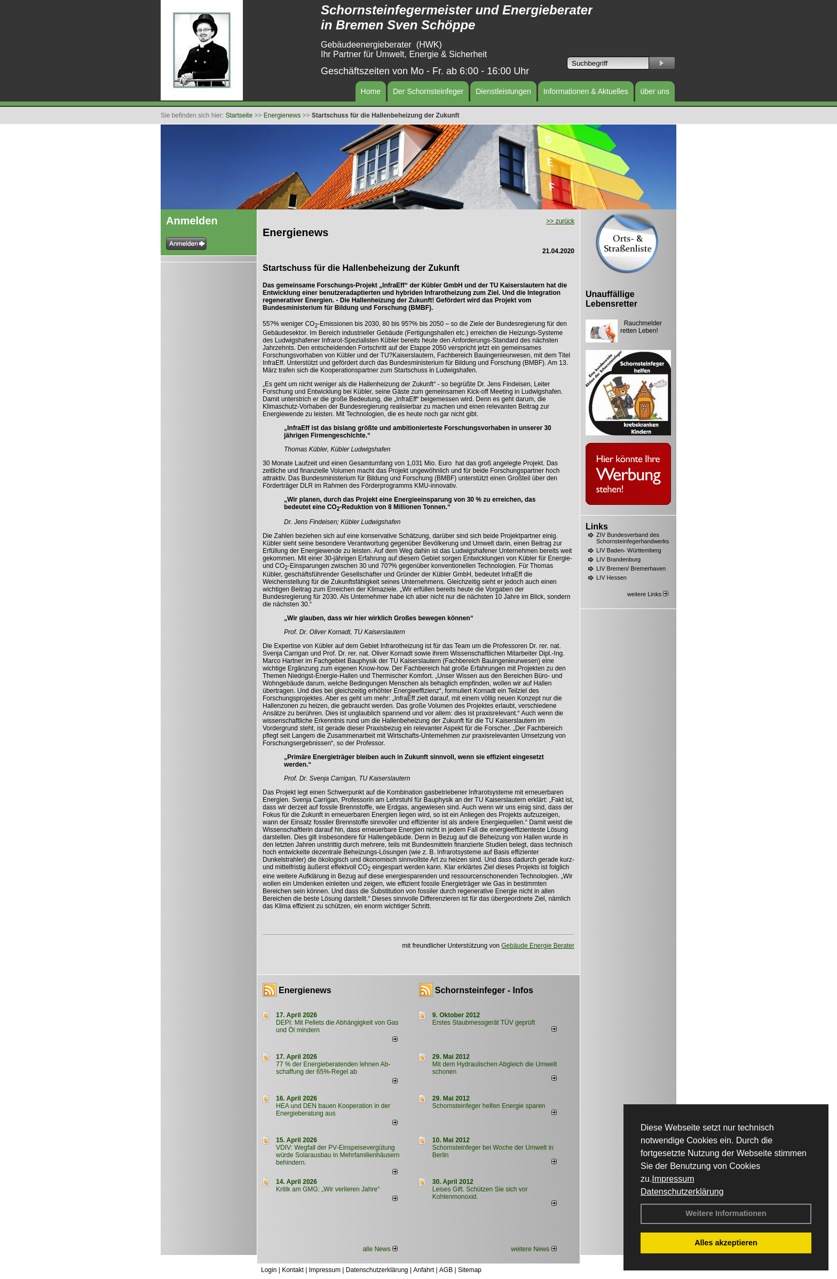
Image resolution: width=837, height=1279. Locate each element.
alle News (379, 1249)
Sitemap (469, 1270)
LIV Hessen (611, 577)
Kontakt (293, 1270)
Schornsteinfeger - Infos (484, 990)
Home (371, 91)
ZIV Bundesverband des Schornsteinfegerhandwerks (632, 538)
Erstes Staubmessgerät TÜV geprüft (483, 1022)
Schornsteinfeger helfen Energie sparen (488, 1106)
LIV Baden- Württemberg (628, 550)
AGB (446, 1270)
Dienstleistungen (503, 91)
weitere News (533, 1249)
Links (597, 526)
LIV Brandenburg (618, 559)
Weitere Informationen (726, 1213)
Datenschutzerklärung (682, 1191)
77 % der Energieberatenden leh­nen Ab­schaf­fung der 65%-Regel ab (333, 1067)
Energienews (305, 990)
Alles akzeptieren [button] (725, 1242)
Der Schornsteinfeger (428, 91)
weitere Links (647, 594)
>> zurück (560, 221)
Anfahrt (423, 1270)
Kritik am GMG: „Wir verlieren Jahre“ (328, 1189)
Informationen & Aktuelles (585, 91)
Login (269, 1270)
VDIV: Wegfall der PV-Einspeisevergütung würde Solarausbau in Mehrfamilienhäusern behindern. (337, 1155)
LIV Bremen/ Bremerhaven (631, 568)
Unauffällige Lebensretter (611, 299)
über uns (655, 91)
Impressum (673, 1178)
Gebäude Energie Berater (537, 945)
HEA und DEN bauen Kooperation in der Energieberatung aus (333, 1109)
